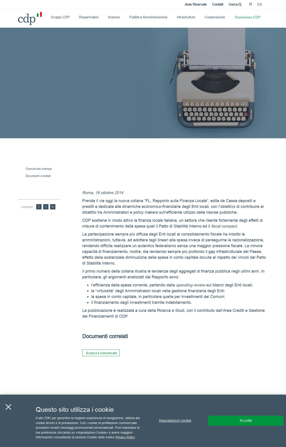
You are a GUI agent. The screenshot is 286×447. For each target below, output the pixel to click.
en (259, 4)
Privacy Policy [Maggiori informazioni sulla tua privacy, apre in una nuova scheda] (125, 437)
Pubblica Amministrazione (148, 17)
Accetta (246, 421)
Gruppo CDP (60, 17)
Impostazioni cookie (175, 421)
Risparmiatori (89, 17)
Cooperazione (215, 17)
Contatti (217, 4)
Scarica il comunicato (101, 353)
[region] (143, 421)
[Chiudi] (8, 407)
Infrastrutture (186, 17)
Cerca (235, 4)
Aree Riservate (196, 4)
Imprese (114, 17)
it (250, 4)
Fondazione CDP (247, 17)
